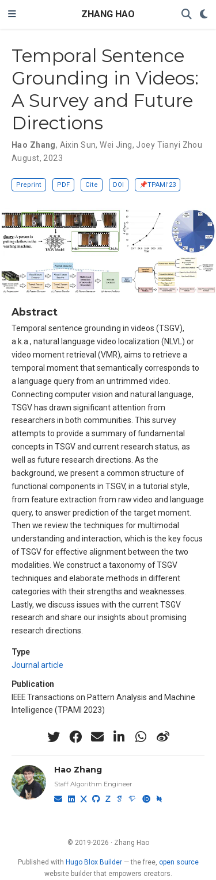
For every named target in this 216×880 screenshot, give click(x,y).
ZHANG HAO (108, 14)
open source (179, 862)
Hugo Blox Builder (94, 862)
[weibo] (163, 736)
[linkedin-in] (119, 736)
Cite (91, 185)
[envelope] (97, 736)
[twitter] (53, 736)
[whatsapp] (141, 736)
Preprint (28, 185)
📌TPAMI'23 (157, 185)
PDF (63, 185)
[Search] (186, 14)
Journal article (37, 665)
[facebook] (75, 736)
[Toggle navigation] (12, 14)
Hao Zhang (78, 769)
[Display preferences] (204, 14)
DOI (118, 185)
